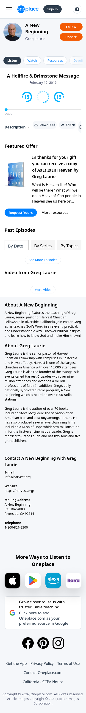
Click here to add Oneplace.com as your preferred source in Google (43, 618)
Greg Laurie (35, 38)
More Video (43, 289)
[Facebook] (28, 643)
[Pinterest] (43, 643)
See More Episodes (43, 260)
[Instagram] (58, 643)
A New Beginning (36, 28)
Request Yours (21, 212)
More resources (55, 212)
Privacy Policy (42, 663)
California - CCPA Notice (43, 681)
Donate (71, 37)
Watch (32, 60)
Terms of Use (68, 663)
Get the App (16, 663)
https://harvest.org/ (19, 490)
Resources (55, 60)
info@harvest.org (18, 477)
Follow (71, 27)
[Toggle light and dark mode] (77, 9)
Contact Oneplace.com (43, 672)
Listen (12, 60)
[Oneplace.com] (28, 9)
